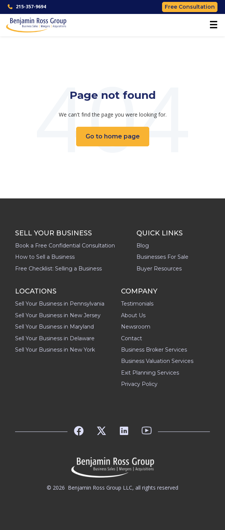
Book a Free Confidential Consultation (65, 245)
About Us (133, 315)
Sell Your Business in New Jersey (58, 315)
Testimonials (137, 303)
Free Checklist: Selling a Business (58, 268)
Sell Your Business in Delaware (55, 338)
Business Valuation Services (157, 361)
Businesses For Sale (162, 256)
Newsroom (135, 326)
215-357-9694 (27, 6)
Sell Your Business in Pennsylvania (59, 303)
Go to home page (113, 136)
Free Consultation (190, 6)
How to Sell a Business (45, 256)
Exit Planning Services (150, 372)
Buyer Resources (159, 268)
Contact (131, 338)
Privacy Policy (139, 384)
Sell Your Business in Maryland (54, 326)
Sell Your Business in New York (55, 349)
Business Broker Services (154, 349)
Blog (142, 245)
